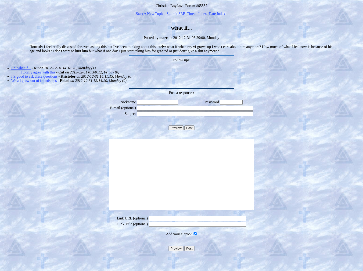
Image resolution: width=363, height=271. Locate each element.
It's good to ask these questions (34, 76)
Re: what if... (21, 68)
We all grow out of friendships (34, 81)
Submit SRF (176, 14)
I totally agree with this (38, 72)
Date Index (217, 14)
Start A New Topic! (150, 14)
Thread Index (197, 14)
